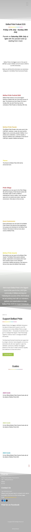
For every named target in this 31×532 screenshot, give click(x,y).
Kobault (17, 528)
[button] (27, 4)
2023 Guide (6, 453)
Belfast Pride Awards (10, 253)
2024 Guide (6, 423)
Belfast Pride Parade (10, 127)
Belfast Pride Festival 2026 (12, 95)
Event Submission (9, 221)
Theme (5, 160)
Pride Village (7, 188)
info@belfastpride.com (10, 497)
